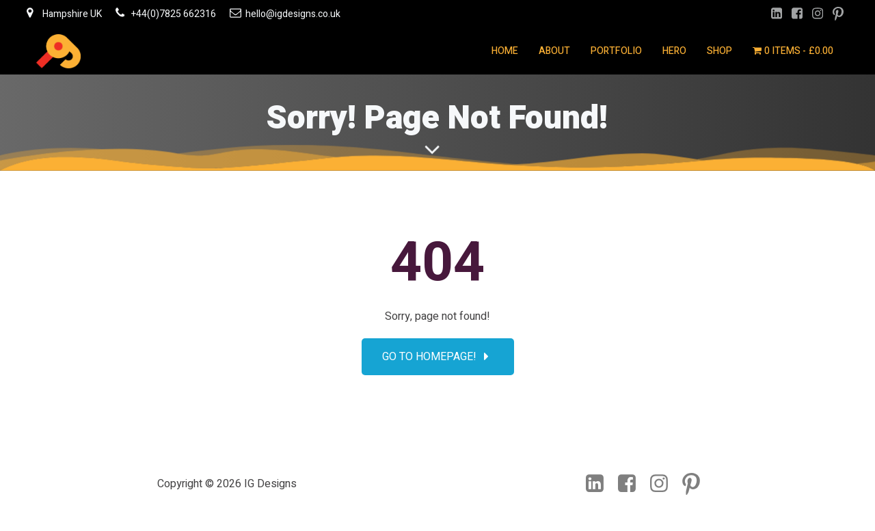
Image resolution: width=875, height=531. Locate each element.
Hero (674, 51)
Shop (719, 51)
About (554, 51)
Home (505, 51)
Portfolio (616, 51)
